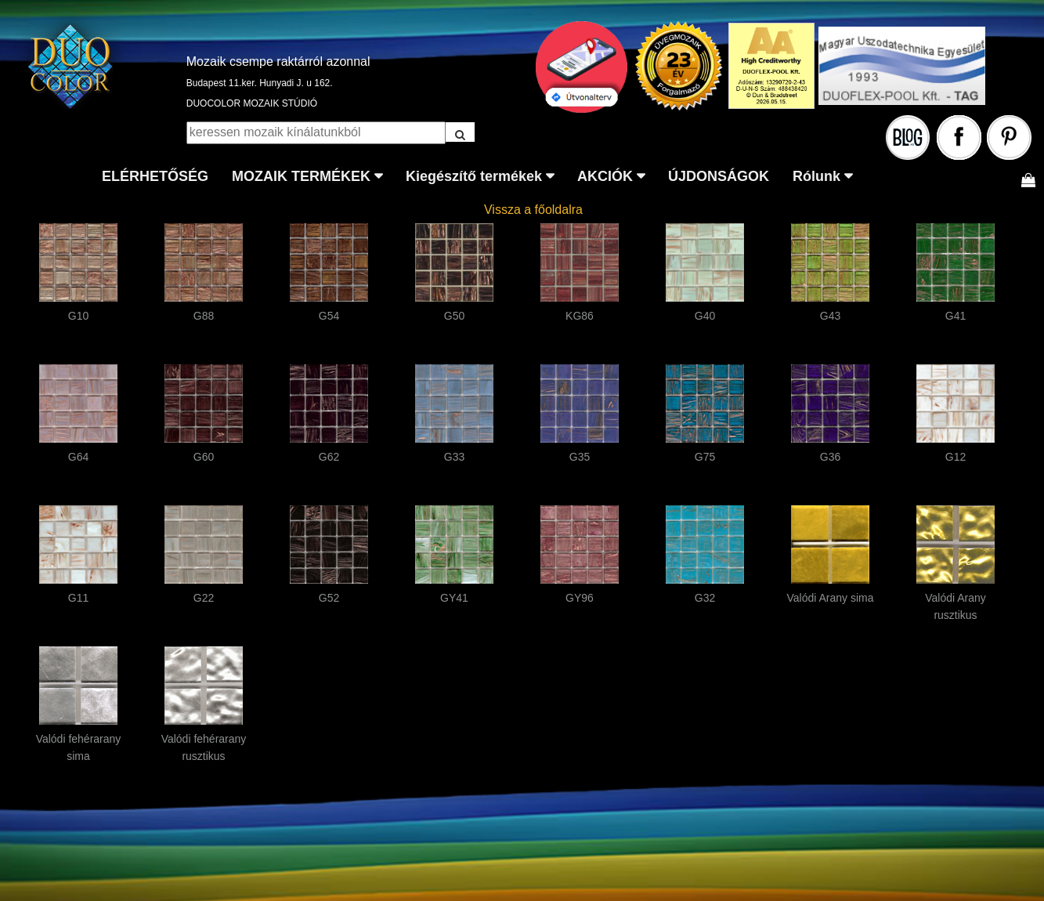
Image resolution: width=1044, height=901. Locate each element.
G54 (329, 315)
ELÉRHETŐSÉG (155, 176)
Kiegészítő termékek (474, 176)
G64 (78, 456)
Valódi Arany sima (829, 598)
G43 (830, 315)
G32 (705, 598)
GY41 (454, 598)
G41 (955, 315)
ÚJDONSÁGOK (718, 176)
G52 (329, 598)
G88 (203, 315)
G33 (454, 456)
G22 (203, 598)
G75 (705, 456)
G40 (705, 315)
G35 (579, 456)
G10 (78, 315)
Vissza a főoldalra (533, 209)
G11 (78, 598)
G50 (454, 315)
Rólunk (816, 176)
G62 (329, 456)
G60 (203, 456)
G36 (830, 456)
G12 (955, 456)
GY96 (579, 598)
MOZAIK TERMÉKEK (301, 176)
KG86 (579, 315)
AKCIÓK (605, 176)
